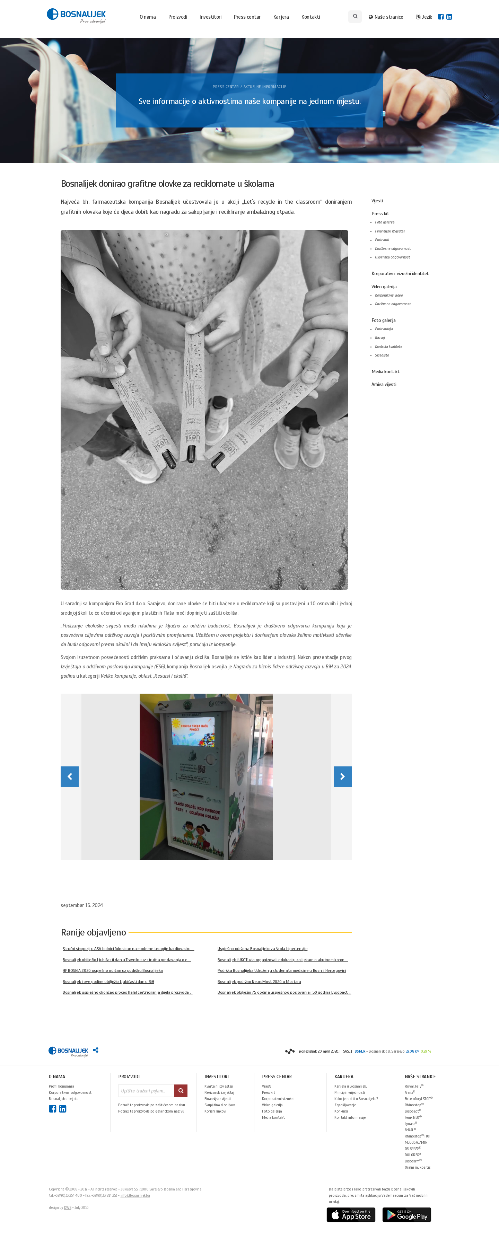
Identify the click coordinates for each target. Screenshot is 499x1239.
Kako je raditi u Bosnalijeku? (356, 1098)
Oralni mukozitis (417, 1167)
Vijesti (377, 201)
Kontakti (310, 17)
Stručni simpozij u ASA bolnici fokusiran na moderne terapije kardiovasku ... (128, 948)
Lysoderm (413, 1160)
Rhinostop (414, 1104)
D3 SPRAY (413, 1148)
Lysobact (413, 1111)
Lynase (411, 1123)
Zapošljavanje (345, 1104)
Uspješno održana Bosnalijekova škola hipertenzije (262, 948)
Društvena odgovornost (392, 248)
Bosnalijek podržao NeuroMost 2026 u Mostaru (259, 981)
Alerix (410, 1092)
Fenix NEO (413, 1117)
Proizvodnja (384, 329)
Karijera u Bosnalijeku (351, 1086)
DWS (67, 1207)
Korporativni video (389, 295)
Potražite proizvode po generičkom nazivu (151, 1111)
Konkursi (341, 1111)
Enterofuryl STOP (419, 1098)
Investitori (210, 17)
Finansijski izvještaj (389, 231)
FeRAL (410, 1129)
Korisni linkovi (215, 1111)
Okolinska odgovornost (392, 257)
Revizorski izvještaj (219, 1092)
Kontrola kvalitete (388, 346)
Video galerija (383, 287)
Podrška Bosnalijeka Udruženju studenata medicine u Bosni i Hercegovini (282, 970)
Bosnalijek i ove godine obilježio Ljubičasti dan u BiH (108, 981)
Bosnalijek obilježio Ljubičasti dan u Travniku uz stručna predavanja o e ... (127, 959)
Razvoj (380, 337)
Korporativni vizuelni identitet (400, 273)
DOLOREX (413, 1154)
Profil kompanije (61, 1086)
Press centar (247, 17)
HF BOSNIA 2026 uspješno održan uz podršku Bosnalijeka (113, 970)
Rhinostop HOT (418, 1136)
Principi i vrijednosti (349, 1092)
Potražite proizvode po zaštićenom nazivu (151, 1104)
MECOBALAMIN (416, 1142)
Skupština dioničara (219, 1104)
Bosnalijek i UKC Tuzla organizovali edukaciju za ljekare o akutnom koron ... (283, 959)
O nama (148, 17)
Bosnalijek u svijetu (64, 1098)
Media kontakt (385, 372)
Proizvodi (177, 17)
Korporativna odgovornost (70, 1092)
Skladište (382, 355)
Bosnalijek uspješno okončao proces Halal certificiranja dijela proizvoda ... (128, 992)
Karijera (281, 17)
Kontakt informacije (350, 1117)
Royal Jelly (414, 1086)
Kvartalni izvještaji (218, 1086)
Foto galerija (385, 222)
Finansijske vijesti (217, 1098)
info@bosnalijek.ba (135, 1195)
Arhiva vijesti (383, 384)
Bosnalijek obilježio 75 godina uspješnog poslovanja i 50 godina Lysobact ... (284, 992)
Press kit (380, 214)
